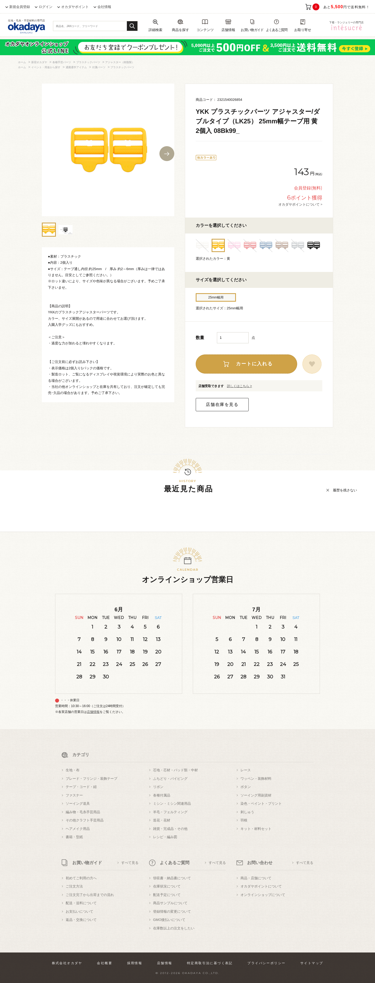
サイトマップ (311, 963)
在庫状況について (167, 886)
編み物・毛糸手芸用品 (83, 812)
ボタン (245, 787)
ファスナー (74, 795)
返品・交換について (81, 920)
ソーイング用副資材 (255, 795)
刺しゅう (247, 812)
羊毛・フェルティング (170, 812)
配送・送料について (81, 903)
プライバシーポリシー (266, 963)
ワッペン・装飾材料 (255, 779)
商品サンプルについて (170, 903)
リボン (158, 787)
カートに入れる (254, 363)
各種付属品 (161, 795)
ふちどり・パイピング (170, 779)
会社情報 (104, 7)
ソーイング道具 (78, 804)
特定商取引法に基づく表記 (210, 963)
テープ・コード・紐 (81, 787)
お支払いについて (79, 911)
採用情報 (134, 963)
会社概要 (104, 963)
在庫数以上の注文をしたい (173, 928)
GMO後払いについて (169, 920)
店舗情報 (93, 712)
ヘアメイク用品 (78, 829)
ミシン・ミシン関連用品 (172, 804)
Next (166, 153)
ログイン (45, 7)
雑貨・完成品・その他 (170, 829)
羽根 (243, 820)
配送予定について (167, 895)
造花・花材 (161, 820)
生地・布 (72, 770)
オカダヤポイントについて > (300, 204)
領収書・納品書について (172, 878)
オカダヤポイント (75, 7)
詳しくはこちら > (239, 386)
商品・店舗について (255, 878)
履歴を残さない (345, 490)
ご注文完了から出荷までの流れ (90, 895)
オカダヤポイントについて (261, 886)
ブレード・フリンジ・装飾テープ (91, 779)
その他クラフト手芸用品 (85, 820)
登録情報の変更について (172, 911)
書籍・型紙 (74, 837)
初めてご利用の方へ (81, 878)
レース (245, 770)
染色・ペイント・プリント (261, 804)
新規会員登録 (19, 7)
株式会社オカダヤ (67, 963)
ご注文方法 (74, 886)
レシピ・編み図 (165, 837)
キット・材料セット (255, 829)
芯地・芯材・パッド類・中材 (175, 770)
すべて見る (130, 863)
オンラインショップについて (262, 895)
